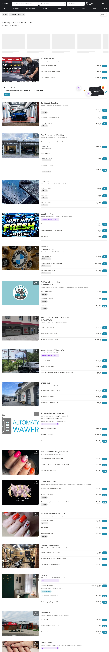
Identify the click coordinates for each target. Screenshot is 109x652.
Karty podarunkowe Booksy (50, 219)
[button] (25, 4)
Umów (104, 66)
